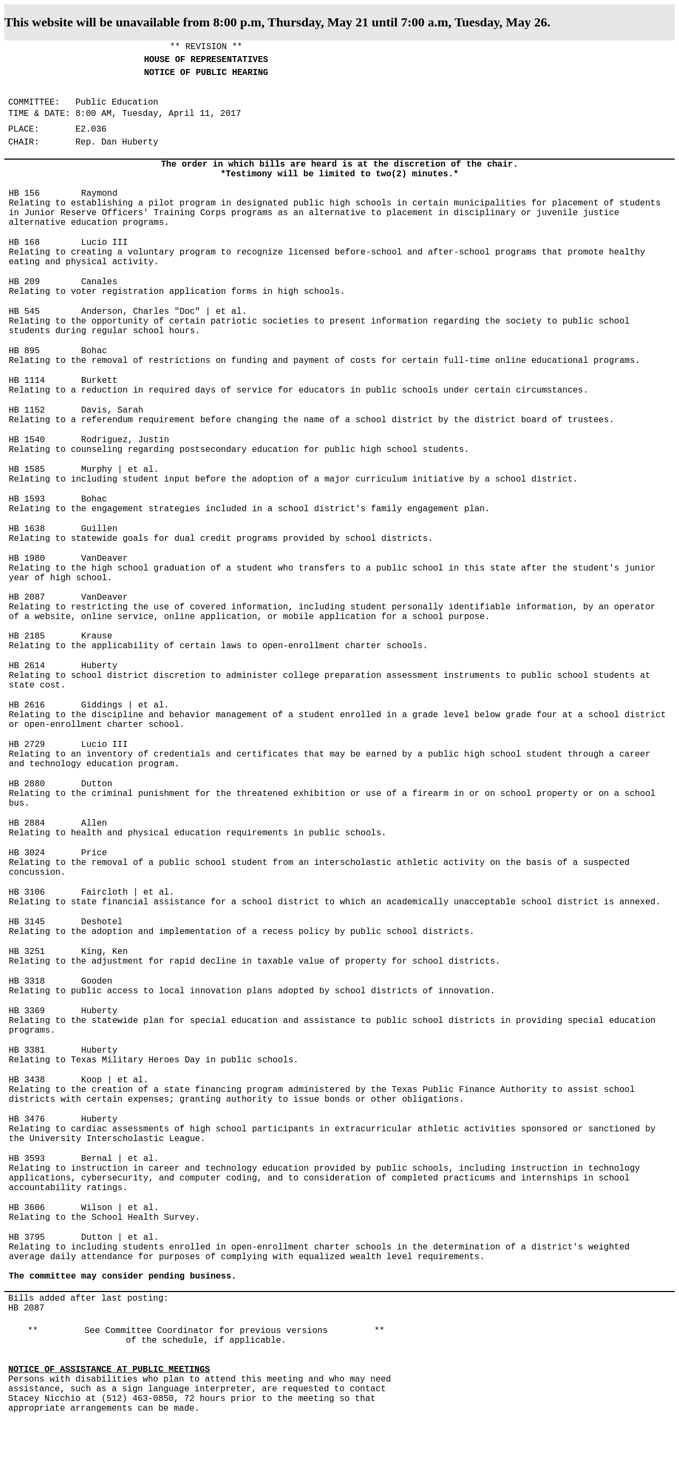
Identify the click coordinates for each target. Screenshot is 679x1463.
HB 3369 (27, 1011)
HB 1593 (27, 499)
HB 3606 (27, 1208)
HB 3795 (27, 1237)
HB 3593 (27, 1159)
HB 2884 (27, 823)
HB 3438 (27, 1080)
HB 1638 (27, 529)
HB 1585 (27, 470)
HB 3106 (27, 892)
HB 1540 (27, 440)
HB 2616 (27, 705)
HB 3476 (27, 1119)
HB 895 (24, 351)
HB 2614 (27, 666)
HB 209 (24, 282)
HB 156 (24, 193)
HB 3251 (27, 952)
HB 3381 (27, 1050)
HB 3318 (27, 981)
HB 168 (24, 243)
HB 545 (24, 312)
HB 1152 (27, 410)
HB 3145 (27, 922)
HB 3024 (27, 853)
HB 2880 (27, 784)
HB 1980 (27, 559)
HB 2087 (27, 597)
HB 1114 (27, 381)
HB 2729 (27, 745)
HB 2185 (27, 636)
